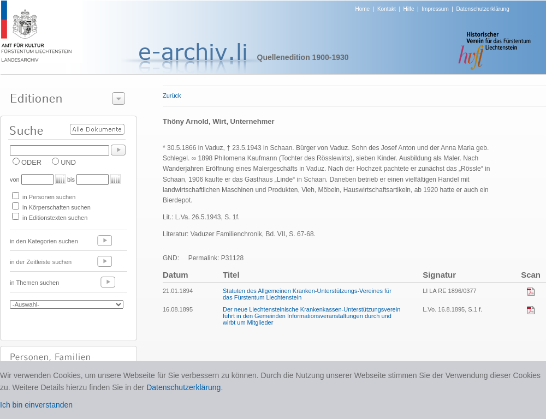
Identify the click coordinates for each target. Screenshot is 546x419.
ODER (31, 162)
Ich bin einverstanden (36, 404)
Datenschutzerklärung (482, 9)
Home (362, 9)
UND (68, 162)
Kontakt (386, 9)
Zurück (172, 95)
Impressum (435, 9)
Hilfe (408, 9)
